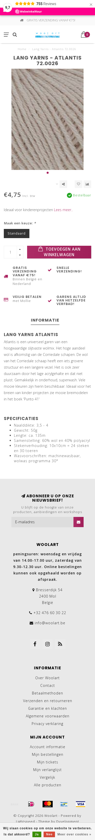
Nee (49, 834)
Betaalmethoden (47, 693)
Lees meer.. (63, 209)
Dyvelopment (67, 821)
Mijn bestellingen (47, 754)
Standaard (17, 233)
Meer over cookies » (74, 834)
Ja (37, 834)
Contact (47, 685)
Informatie (45, 320)
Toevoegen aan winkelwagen (59, 251)
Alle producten (47, 785)
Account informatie (47, 746)
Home (22, 49)
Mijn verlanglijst (47, 769)
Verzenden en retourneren (47, 700)
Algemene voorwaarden (47, 716)
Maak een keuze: (20, 223)
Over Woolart (47, 677)
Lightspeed (25, 821)
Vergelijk (47, 777)
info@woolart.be (50, 622)
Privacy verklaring (47, 723)
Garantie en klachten (47, 708)
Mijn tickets (47, 762)
